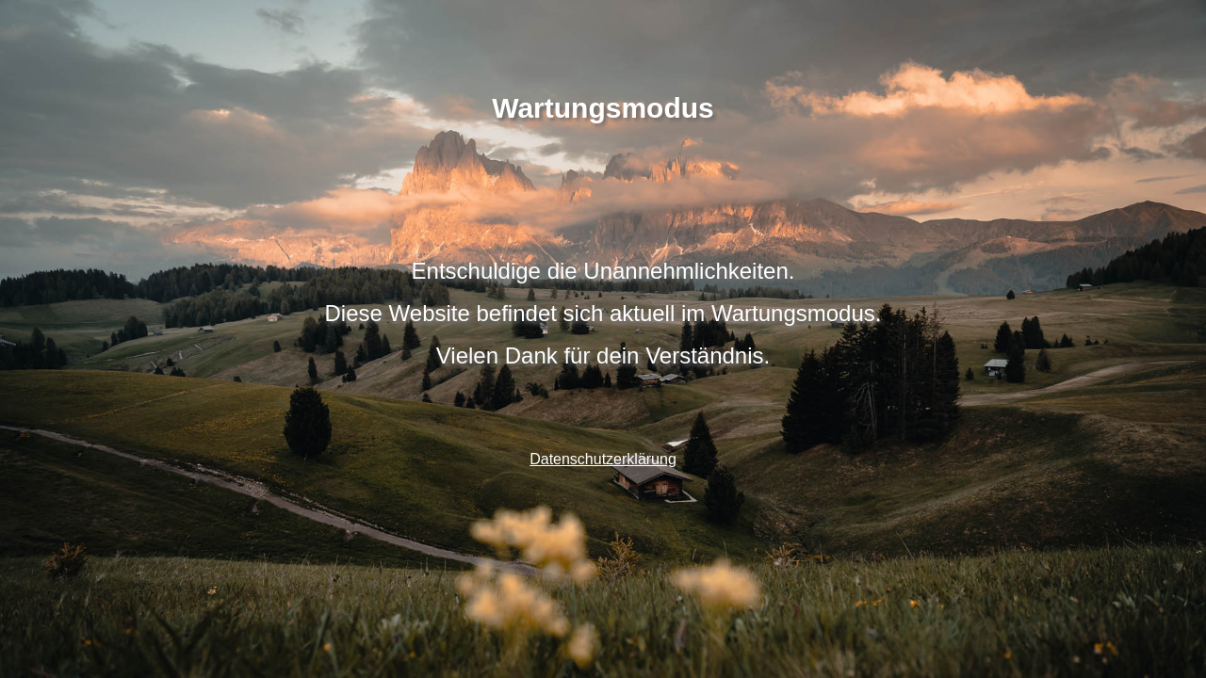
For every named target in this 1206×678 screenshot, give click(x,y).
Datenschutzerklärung (603, 459)
